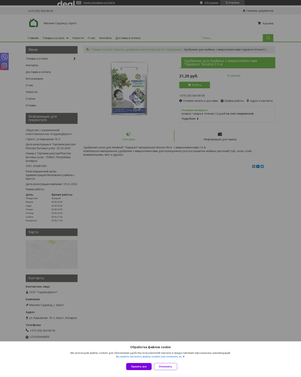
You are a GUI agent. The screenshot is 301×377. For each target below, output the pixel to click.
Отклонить (167, 366)
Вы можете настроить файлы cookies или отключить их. (149, 358)
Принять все (139, 366)
